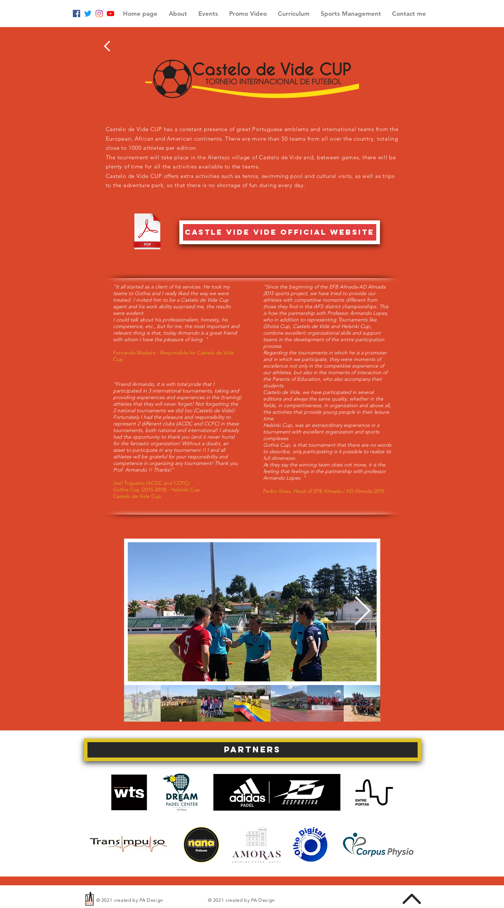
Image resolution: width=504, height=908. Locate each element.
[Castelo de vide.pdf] (147, 232)
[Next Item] (363, 611)
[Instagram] (99, 13)
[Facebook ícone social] (76, 13)
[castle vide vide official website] (279, 232)
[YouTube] (110, 13)
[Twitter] (88, 13)
